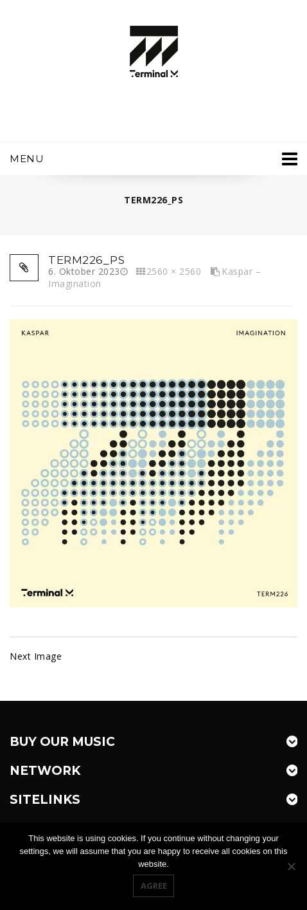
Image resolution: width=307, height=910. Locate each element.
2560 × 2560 (174, 271)
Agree (154, 885)
